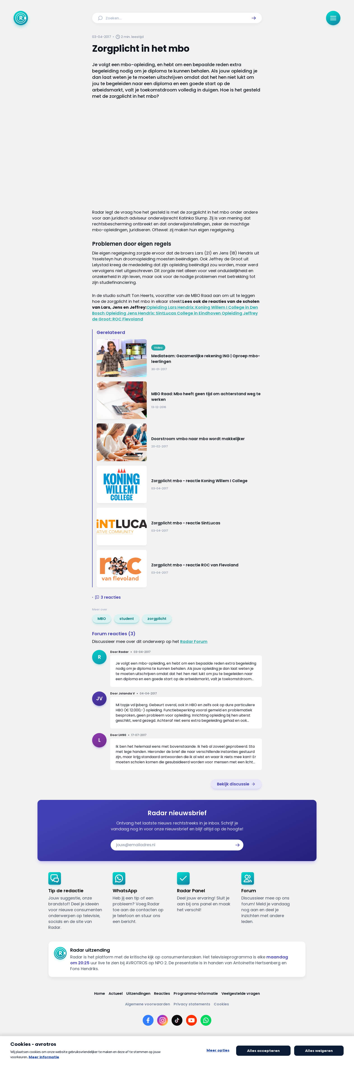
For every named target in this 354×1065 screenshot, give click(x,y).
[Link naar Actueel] (116, 993)
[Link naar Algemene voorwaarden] (147, 1004)
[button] (253, 18)
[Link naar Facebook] (148, 1020)
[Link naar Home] (99, 993)
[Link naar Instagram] (162, 1020)
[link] (101, 618)
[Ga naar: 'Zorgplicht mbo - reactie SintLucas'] (179, 526)
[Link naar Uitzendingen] (138, 993)
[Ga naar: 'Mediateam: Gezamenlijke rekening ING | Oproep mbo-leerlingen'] (179, 358)
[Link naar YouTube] (191, 1020)
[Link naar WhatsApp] (205, 1020)
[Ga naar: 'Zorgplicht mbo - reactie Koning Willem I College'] (179, 484)
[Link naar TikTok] (177, 1020)
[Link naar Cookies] (221, 1004)
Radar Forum (193, 641)
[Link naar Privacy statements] (192, 1004)
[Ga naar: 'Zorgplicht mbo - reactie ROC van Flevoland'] (179, 569)
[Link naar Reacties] (162, 993)
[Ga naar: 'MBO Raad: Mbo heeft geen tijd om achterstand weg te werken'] (179, 400)
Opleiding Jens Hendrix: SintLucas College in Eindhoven (164, 313)
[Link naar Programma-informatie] (196, 993)
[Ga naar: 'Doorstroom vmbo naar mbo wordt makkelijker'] (179, 442)
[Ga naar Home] (21, 18)
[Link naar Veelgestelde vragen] (240, 993)
